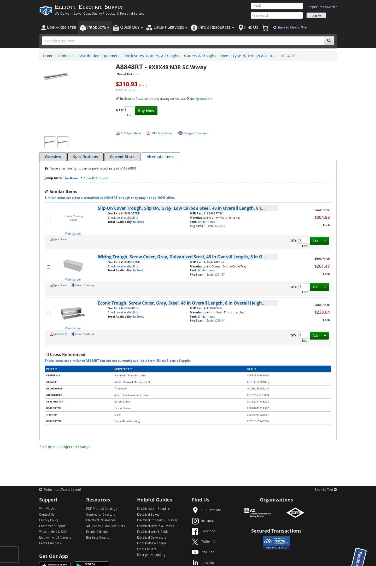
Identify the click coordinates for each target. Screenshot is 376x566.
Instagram (203, 521)
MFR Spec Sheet (162, 133)
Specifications (85, 156)
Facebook (203, 531)
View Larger (73, 233)
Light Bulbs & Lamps (151, 543)
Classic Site (290, 27)
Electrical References (100, 520)
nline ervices (170, 27)
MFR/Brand (123, 368)
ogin (61, 27)
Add (315, 240)
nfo (216, 27)
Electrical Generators (151, 537)
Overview (53, 156)
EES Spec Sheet (131, 133)
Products (66, 55)
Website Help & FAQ (53, 532)
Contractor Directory (100, 514)
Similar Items (68, 178)
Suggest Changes (195, 133)
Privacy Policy (48, 520)
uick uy (131, 27)
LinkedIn (203, 563)
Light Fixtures (147, 549)
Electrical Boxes (148, 514)
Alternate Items (160, 156)
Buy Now (146, 110)
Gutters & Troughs (200, 55)
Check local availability (123, 217)
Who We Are (47, 509)
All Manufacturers (105, 526)
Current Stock (122, 156)
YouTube (203, 552)
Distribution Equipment (99, 55)
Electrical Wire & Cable (152, 532)
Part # (51, 368)
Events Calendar (97, 532)
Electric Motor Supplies (153, 509)
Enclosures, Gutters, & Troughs (152, 55)
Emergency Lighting (151, 555)
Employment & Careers (55, 537)
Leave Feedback (50, 543)
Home (48, 55)
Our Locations (206, 510)
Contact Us (47, 514)
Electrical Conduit (157, 520)
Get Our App (53, 556)
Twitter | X (203, 542)
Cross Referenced (96, 178)
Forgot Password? (322, 6)
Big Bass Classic (97, 537)
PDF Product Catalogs (101, 509)
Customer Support (52, 526)
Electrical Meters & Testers (155, 526)
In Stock (138, 222)
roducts (98, 27)
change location (198, 99)
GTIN (251, 368)
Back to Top (325, 490)
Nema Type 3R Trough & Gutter (248, 55)
